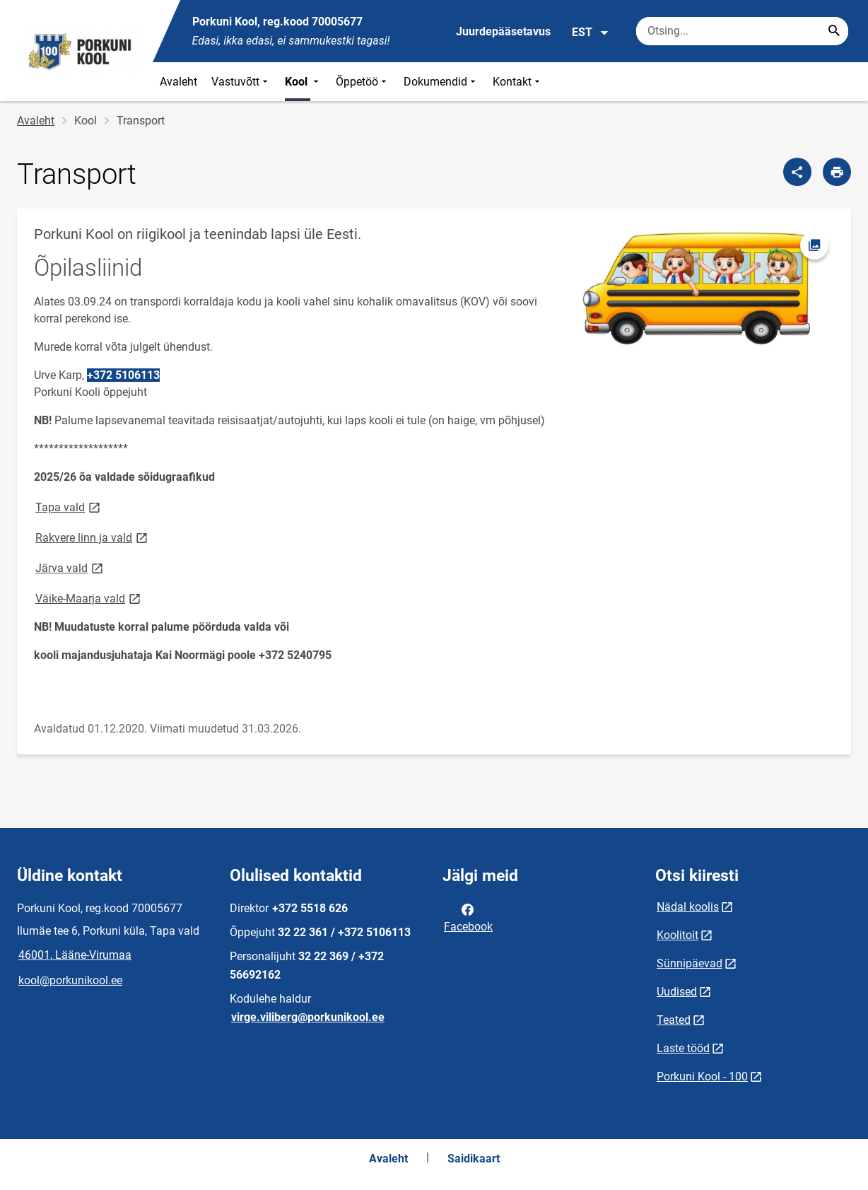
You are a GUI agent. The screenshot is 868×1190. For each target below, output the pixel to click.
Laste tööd (683, 1048)
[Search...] (834, 31)
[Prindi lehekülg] (837, 172)
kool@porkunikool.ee (70, 980)
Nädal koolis (688, 907)
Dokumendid (441, 81)
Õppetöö (362, 81)
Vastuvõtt (241, 81)
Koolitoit (677, 935)
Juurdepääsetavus (503, 31)
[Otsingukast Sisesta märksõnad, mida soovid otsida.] (742, 31)
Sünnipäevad (689, 963)
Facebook (468, 917)
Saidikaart (473, 1158)
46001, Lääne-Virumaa (74, 955)
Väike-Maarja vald (89, 597)
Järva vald (70, 567)
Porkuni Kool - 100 (702, 1076)
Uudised (677, 991)
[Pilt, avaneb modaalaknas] (706, 297)
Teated (674, 1020)
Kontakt (518, 81)
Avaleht (178, 81)
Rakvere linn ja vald (92, 537)
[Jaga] (797, 172)
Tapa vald (68, 506)
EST (590, 32)
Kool (303, 81)
